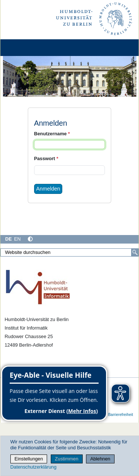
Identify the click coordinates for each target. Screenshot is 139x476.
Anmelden (48, 189)
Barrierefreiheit (120, 415)
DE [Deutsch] (8, 239)
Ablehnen (100, 459)
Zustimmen (66, 459)
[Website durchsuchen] (69, 252)
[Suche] (135, 252)
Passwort (46, 158)
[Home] (26, 47)
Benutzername (52, 133)
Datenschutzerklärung (33, 467)
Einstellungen (28, 459)
